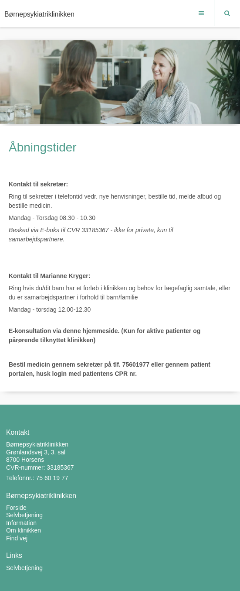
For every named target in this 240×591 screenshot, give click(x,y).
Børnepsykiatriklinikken (39, 14)
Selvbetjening (24, 567)
